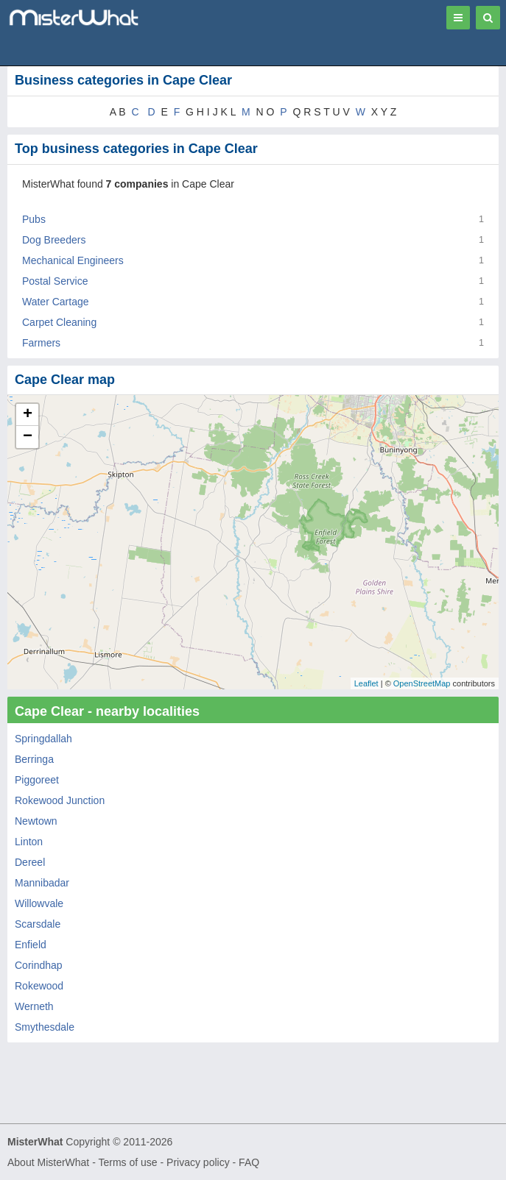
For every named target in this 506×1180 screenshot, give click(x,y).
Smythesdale (44, 1027)
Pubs (34, 219)
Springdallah (43, 738)
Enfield (30, 944)
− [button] (27, 437)
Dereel (30, 862)
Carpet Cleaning (59, 322)
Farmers (41, 343)
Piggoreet (37, 780)
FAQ (249, 1162)
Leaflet (366, 683)
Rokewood (39, 986)
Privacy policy (198, 1162)
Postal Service (55, 281)
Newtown (36, 821)
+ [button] (27, 415)
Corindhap (39, 965)
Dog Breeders (53, 240)
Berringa (34, 759)
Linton (29, 841)
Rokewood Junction (60, 800)
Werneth (34, 1006)
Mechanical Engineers (73, 260)
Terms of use (127, 1162)
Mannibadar (42, 883)
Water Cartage (55, 302)
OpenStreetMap (422, 683)
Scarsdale (37, 924)
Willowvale (39, 903)
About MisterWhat (48, 1162)
